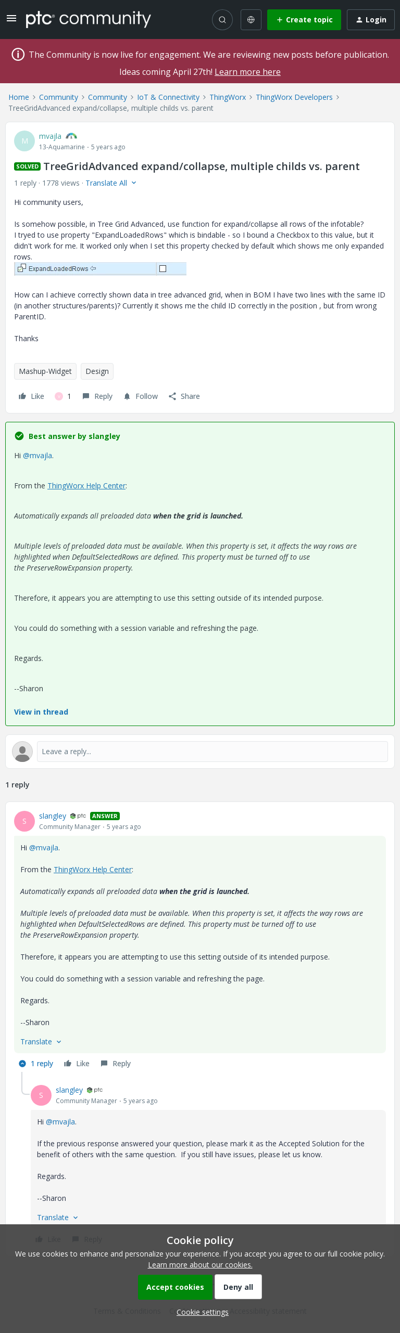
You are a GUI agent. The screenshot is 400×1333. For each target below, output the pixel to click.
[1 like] (63, 396)
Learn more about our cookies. (200, 1265)
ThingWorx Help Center (86, 485)
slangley (52, 816)
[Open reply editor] (200, 751)
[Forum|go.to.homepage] (88, 19)
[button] (11, 22)
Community (58, 97)
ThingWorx (227, 97)
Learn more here (248, 71)
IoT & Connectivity (168, 97)
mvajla (50, 136)
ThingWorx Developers (294, 97)
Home (18, 97)
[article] (200, 941)
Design (97, 371)
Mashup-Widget (45, 371)
